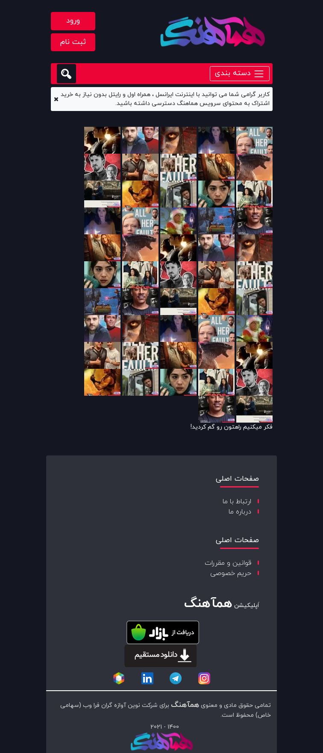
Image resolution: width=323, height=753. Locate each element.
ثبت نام (73, 42)
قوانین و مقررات (228, 563)
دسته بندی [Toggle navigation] (239, 73)
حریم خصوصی (230, 573)
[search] (66, 73)
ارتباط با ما (237, 501)
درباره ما (240, 512)
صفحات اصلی (237, 478)
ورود (73, 20)
